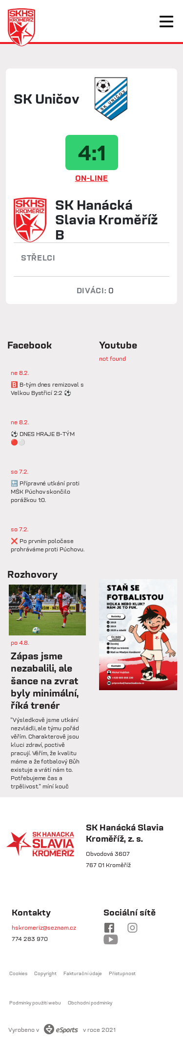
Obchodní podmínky (90, 1003)
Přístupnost (122, 973)
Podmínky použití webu (35, 1003)
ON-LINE (91, 178)
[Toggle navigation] (166, 21)
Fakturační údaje (82, 973)
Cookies (18, 973)
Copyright (45, 973)
